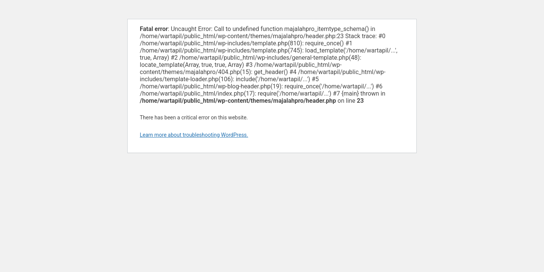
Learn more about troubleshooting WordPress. (194, 135)
